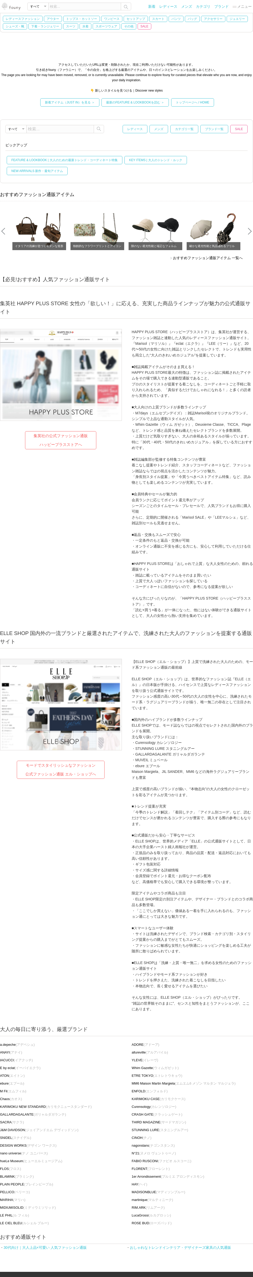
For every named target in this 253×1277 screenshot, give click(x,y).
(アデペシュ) (17, 1045)
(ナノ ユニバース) (24, 1153)
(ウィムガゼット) (155, 1068)
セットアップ (135, 19)
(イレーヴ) (145, 1060)
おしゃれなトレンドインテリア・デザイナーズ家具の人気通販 (180, 1247)
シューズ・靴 (15, 26)
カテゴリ (203, 6)
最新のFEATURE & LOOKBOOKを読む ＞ (135, 102)
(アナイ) (11, 1052)
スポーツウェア (106, 26)
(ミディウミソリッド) (28, 1207)
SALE (144, 26)
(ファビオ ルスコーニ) (161, 1161)
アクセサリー (213, 19)
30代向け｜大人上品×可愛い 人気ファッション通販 (45, 1247)
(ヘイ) (139, 1184)
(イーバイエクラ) (20, 1068)
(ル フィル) (14, 1215)
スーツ (70, 26)
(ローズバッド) (152, 1223)
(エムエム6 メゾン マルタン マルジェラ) (183, 1083)
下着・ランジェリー (45, 26)
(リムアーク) (148, 1207)
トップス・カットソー (81, 19)
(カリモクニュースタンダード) (46, 1107)
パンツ (176, 19)
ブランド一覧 (214, 129)
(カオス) (11, 1099)
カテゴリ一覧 (184, 129)
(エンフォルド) (150, 1091)
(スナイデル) (15, 1138)
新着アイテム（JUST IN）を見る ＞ (69, 102)
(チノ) (142, 1138)
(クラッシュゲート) (157, 1114)
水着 (85, 26)
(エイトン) (12, 1076)
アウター (53, 19)
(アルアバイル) (150, 1052)
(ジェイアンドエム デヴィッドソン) (39, 1130)
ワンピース (112, 19)
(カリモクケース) (158, 1099)
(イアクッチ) (16, 1060)
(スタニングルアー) (160, 1130)
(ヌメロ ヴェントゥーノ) (154, 1153)
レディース (168, 6)
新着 (151, 6)
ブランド (221, 6)
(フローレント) (151, 1169)
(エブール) (12, 1083)
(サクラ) (12, 1122)
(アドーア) (145, 1045)
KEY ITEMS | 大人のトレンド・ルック (155, 160)
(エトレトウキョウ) (157, 1076)
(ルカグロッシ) (151, 1215)
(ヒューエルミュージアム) (31, 1161)
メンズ (186, 6)
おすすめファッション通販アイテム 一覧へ (208, 258)
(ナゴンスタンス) (153, 1145)
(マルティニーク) (152, 1200)
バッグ (192, 19)
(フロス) (10, 1169)
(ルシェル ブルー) (24, 1223)
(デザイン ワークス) (28, 1145)
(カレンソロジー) (154, 1107)
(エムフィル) (13, 1091)
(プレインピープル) (26, 1184)
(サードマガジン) (159, 1122)
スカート (158, 19)
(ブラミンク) (17, 1176)
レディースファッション (23, 19)
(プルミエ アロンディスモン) (168, 1176)
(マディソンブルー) (158, 1192)
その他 (128, 26)
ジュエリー (237, 19)
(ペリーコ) (15, 1192)
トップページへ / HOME (192, 102)
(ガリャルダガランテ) (33, 1114)
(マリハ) (12, 1200)
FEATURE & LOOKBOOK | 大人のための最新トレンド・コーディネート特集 (64, 160)
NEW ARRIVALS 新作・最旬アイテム (37, 171)
